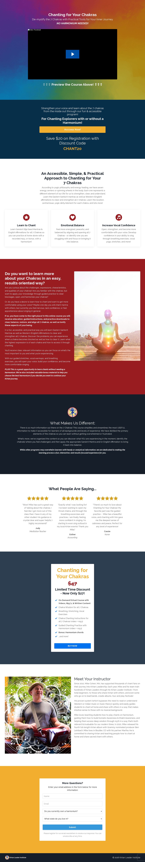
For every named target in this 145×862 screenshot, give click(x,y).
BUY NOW (72, 646)
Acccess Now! (72, 129)
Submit (72, 827)
